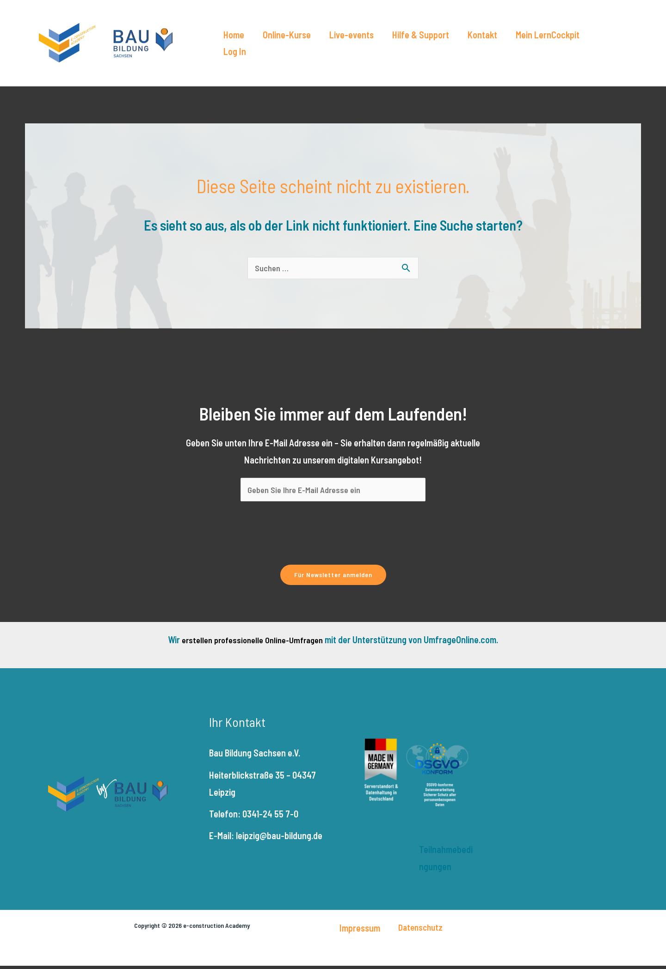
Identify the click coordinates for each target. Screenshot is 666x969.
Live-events (338, 45)
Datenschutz (420, 930)
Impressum (359, 931)
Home (235, 45)
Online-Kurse (281, 45)
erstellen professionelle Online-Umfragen (252, 642)
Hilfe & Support (400, 45)
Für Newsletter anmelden (333, 578)
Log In (566, 45)
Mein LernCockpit (512, 45)
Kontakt (454, 45)
